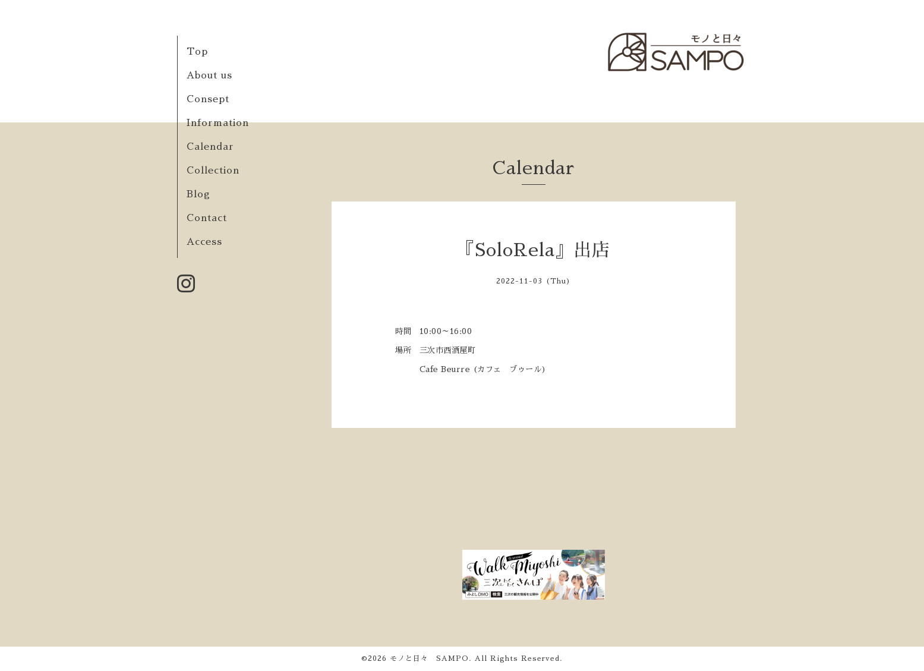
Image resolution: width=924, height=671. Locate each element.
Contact (207, 218)
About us (209, 75)
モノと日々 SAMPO (429, 658)
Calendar (210, 147)
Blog (198, 194)
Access (204, 242)
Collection (213, 170)
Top (197, 51)
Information (218, 123)
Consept (208, 99)
